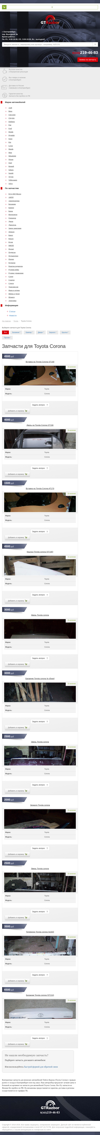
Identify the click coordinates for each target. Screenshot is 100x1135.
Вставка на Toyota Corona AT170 (40, 488)
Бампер (9, 208)
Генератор (10, 218)
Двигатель (10, 225)
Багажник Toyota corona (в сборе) (39, 678)
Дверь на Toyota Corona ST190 (39, 425)
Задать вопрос (40, 405)
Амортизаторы (12, 201)
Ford (8, 128)
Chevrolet (10, 115)
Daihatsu (10, 122)
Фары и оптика (12, 290)
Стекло (9, 283)
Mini (8, 153)
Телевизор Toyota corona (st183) (40, 932)
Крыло (9, 239)
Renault (9, 166)
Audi (8, 108)
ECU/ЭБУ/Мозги (13, 194)
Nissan (9, 159)
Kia (8, 142)
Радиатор (10, 263)
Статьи (12, 311)
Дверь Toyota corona (40, 615)
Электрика (10, 301)
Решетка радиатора (14, 266)
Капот (9, 235)
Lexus (9, 146)
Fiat (8, 125)
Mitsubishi (10, 156)
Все (5, 332)
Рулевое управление (14, 273)
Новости (12, 315)
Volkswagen (11, 180)
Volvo (9, 183)
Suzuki (9, 173)
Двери (9, 221)
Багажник (10, 204)
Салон (9, 276)
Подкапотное (11, 256)
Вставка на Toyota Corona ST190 (40, 362)
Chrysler (10, 118)
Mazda (9, 149)
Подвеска (10, 252)
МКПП (9, 245)
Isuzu (8, 139)
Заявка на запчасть (87, 60)
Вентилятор (11, 214)
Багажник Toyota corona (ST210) (40, 995)
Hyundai (10, 135)
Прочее (9, 259)
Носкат (9, 249)
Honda (9, 132)
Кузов (9, 242)
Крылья (65, 332)
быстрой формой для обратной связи (41, 1067)
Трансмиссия (11, 287)
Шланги (10, 297)
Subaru (9, 170)
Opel (8, 163)
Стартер (9, 280)
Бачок (9, 211)
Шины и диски (12, 294)
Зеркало (9, 232)
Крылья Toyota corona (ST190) (40, 552)
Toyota (9, 177)
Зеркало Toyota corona (40, 805)
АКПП (9, 197)
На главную (6, 321)
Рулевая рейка (12, 270)
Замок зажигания (13, 228)
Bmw (8, 111)
